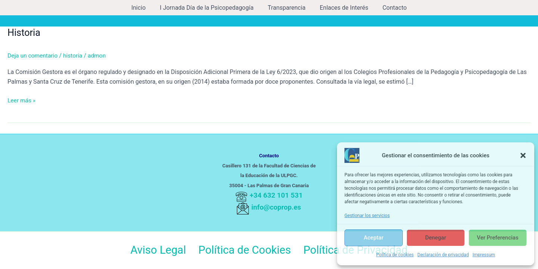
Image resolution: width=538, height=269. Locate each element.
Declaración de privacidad (443, 254)
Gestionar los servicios (367, 215)
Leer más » (21, 100)
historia (74, 55)
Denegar (435, 237)
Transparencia (287, 7)
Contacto (390, 7)
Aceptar (374, 237)
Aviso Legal (156, 250)
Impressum (484, 254)
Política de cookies (395, 254)
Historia (24, 32)
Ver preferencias (497, 237)
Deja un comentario (33, 55)
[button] (523, 155)
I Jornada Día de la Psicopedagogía (209, 7)
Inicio (143, 7)
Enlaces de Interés (342, 7)
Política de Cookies (243, 250)
